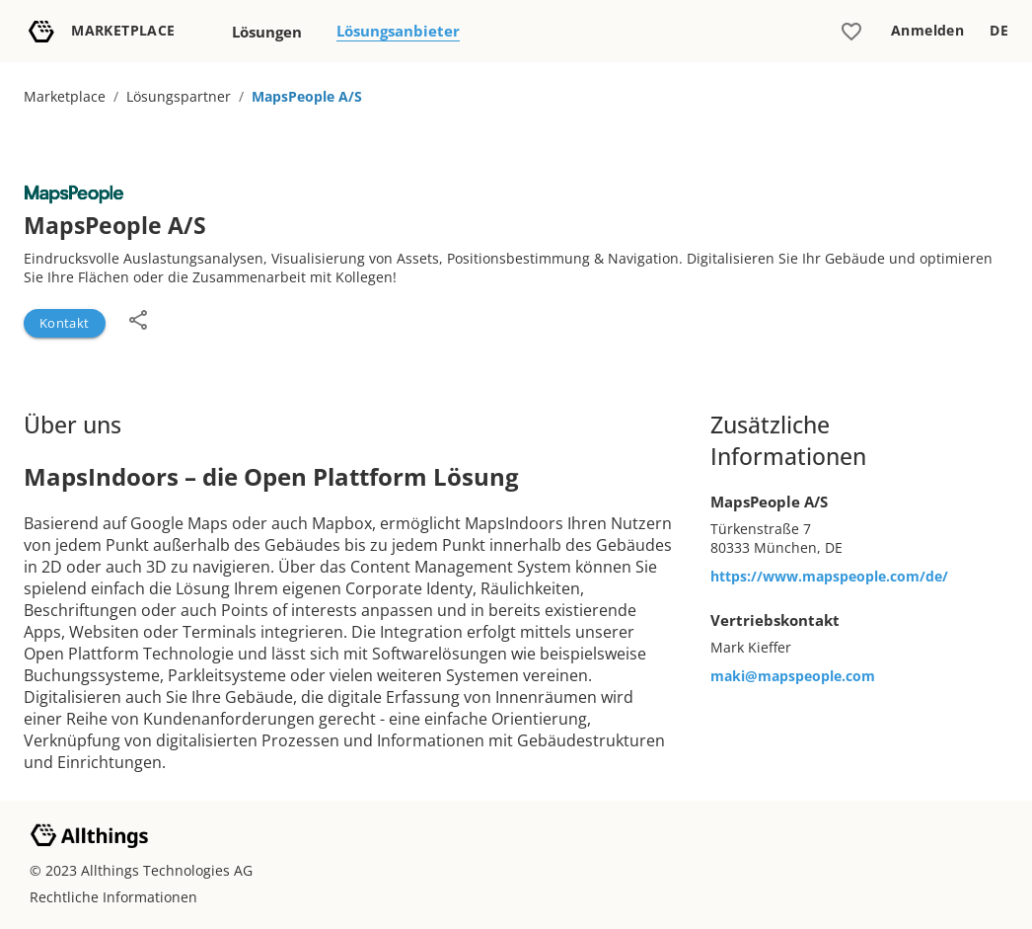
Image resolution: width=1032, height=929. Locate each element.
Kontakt (64, 323)
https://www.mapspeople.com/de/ (829, 576)
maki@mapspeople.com (792, 675)
